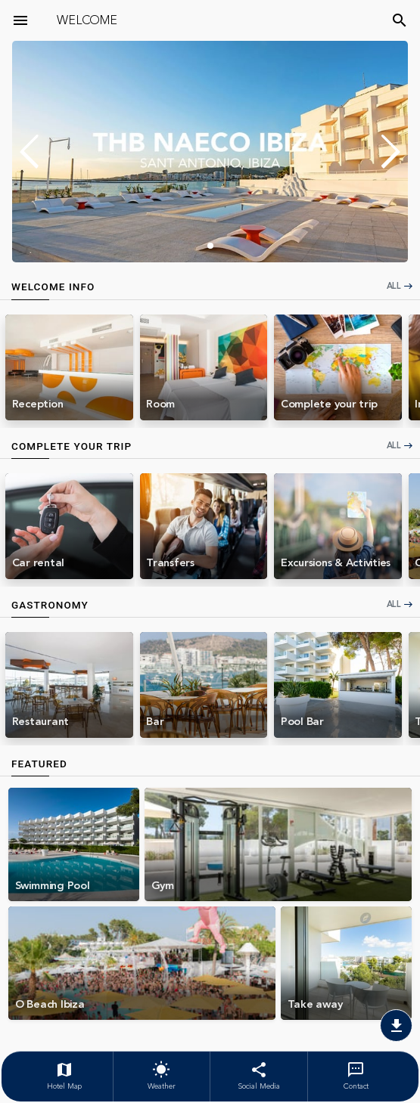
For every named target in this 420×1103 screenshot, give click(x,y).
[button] (390, 152)
